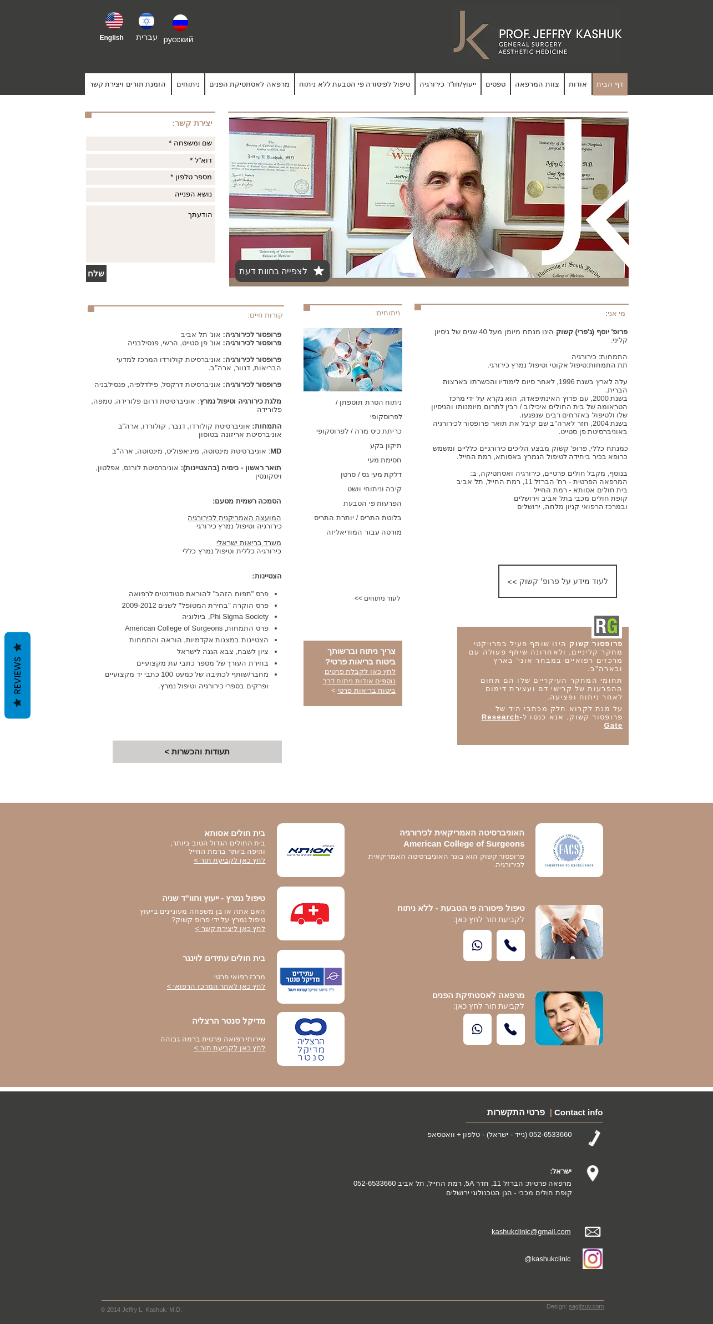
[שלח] (96, 273)
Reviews (17, 675)
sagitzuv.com (586, 1306)
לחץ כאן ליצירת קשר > (230, 928)
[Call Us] (511, 945)
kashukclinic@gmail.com (531, 1231)
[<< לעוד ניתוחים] (365, 599)
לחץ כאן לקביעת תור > (229, 1048)
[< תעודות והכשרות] (197, 752)
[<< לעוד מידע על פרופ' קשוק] (557, 581)
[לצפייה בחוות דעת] (282, 271)
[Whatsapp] (477, 945)
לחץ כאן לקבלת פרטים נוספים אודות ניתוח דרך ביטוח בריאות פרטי (359, 680)
